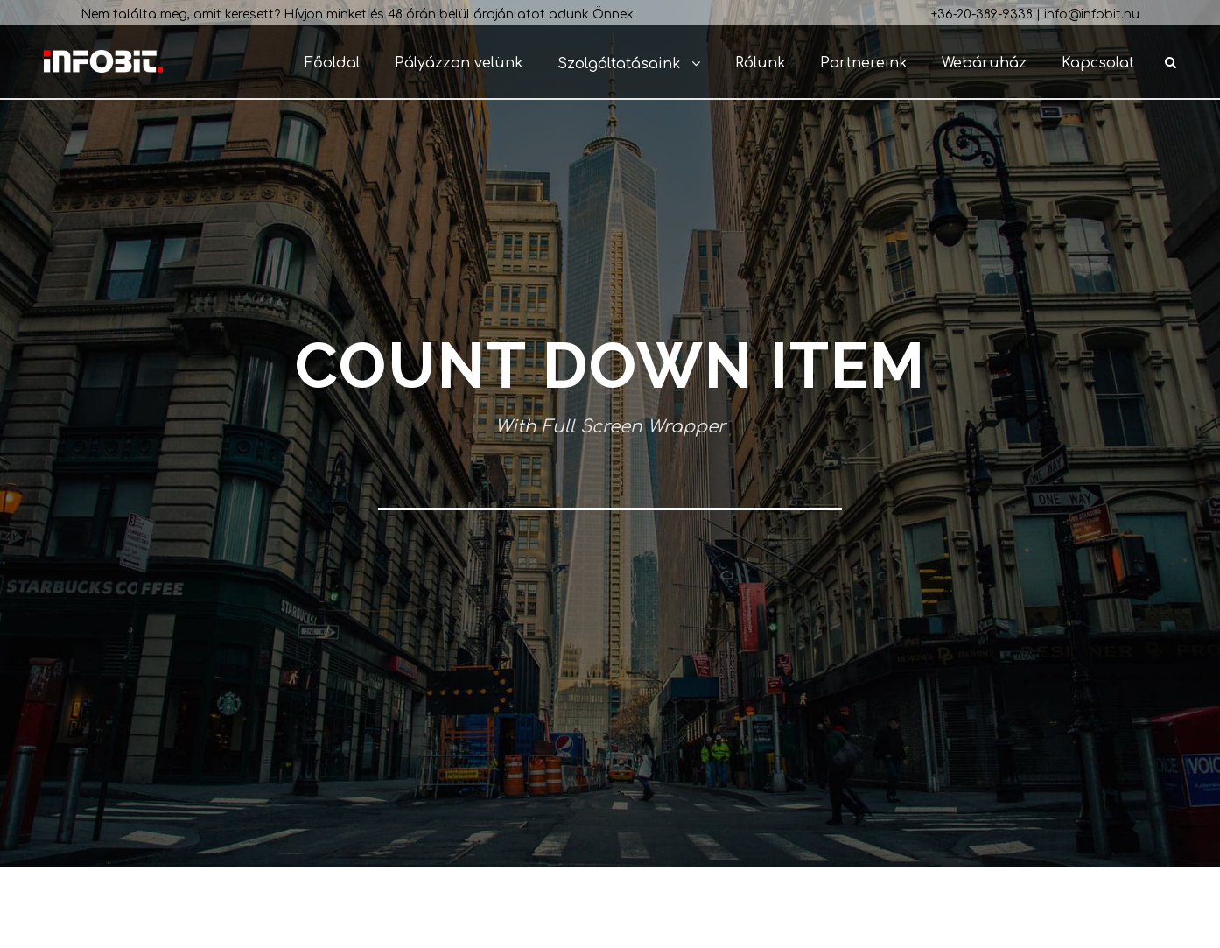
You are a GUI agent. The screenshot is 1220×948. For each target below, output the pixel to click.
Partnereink (863, 63)
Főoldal (332, 63)
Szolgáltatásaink (618, 64)
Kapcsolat (1098, 63)
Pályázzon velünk (458, 63)
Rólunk (760, 63)
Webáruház (984, 63)
